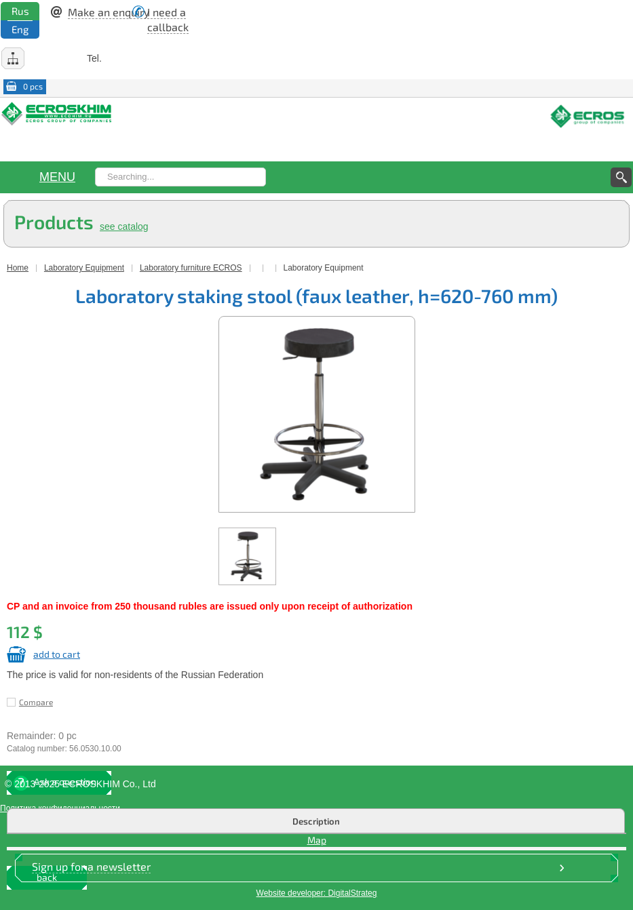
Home (17, 268)
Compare (36, 702)
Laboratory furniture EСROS (191, 268)
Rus (20, 11)
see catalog (124, 226)
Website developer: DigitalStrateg (316, 893)
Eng (20, 29)
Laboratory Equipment (84, 268)
